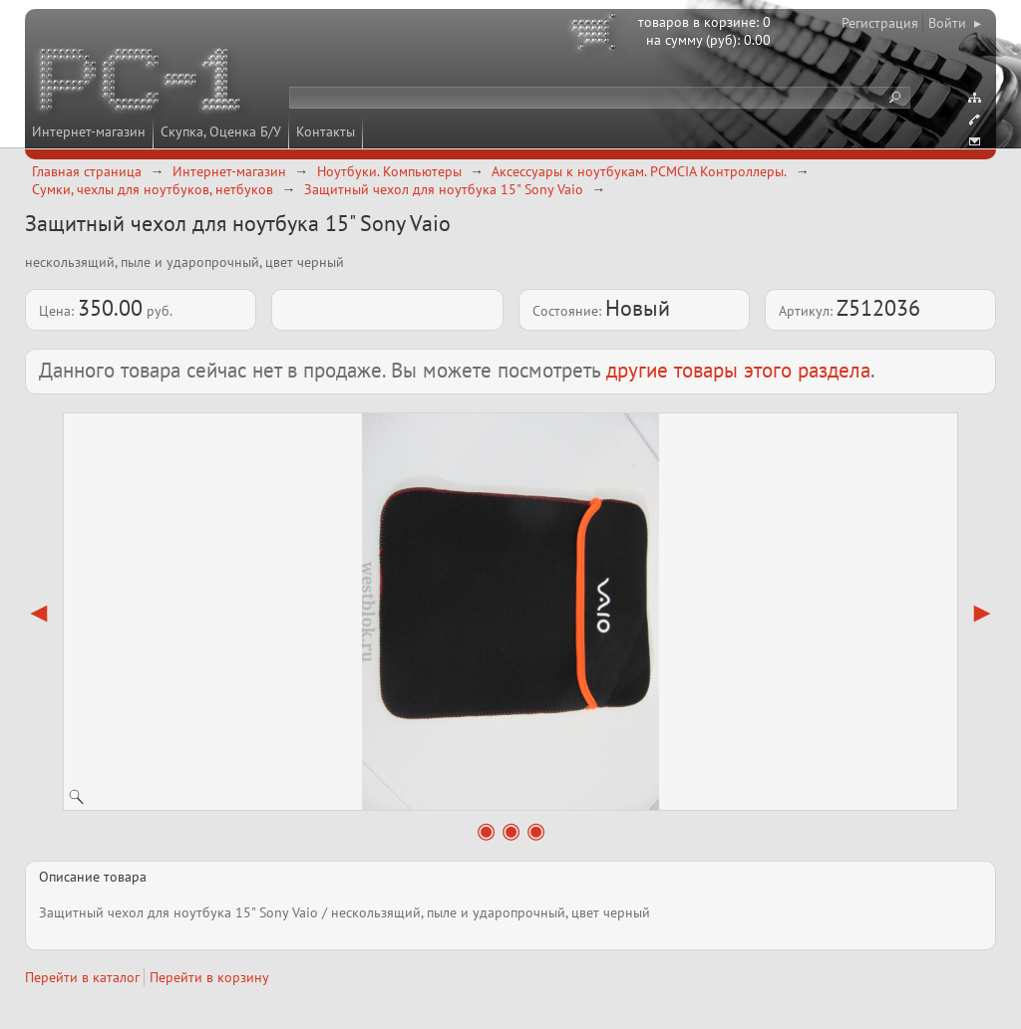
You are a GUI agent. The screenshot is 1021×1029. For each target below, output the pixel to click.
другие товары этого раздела (738, 370)
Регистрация (880, 23)
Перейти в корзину (209, 977)
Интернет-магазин (89, 131)
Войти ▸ (954, 23)
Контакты (325, 131)
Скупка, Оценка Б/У (221, 131)
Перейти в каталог (82, 977)
